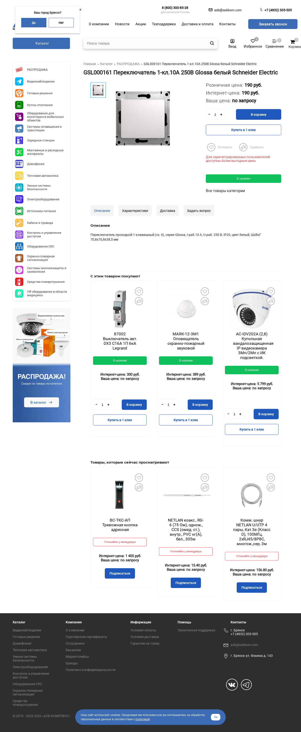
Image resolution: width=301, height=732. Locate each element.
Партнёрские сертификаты (86, 637)
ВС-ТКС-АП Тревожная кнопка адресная (120, 525)
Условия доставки (144, 637)
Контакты (238, 622)
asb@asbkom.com (244, 645)
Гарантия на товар (144, 643)
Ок (215, 717)
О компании (75, 630)
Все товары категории (225, 191)
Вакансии (73, 650)
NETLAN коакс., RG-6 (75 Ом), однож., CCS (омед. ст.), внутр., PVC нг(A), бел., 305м (186, 529)
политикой (142, 719)
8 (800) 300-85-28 (175, 8)
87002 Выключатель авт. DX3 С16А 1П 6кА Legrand (120, 341)
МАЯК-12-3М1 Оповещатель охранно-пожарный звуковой (185, 341)
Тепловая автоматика (30, 650)
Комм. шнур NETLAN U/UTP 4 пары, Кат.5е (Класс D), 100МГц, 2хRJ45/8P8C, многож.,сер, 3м (251, 532)
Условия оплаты (143, 630)
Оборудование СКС (27, 684)
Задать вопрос (199, 211)
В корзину (258, 114)
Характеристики (135, 211)
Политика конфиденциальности (90, 670)
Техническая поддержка (196, 630)
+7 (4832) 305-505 (278, 10)
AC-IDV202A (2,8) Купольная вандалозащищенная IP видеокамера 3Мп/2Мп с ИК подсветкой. (253, 346)
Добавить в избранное (138, 291)
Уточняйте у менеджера (119, 542)
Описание (102, 211)
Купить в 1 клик (243, 130)
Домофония (22, 643)
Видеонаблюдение (27, 630)
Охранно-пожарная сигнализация (28, 692)
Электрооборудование (30, 667)
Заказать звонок (273, 24)
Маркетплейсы (77, 656)
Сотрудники (75, 643)
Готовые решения (26, 637)
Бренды (72, 663)
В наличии (243, 178)
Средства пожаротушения (25, 703)
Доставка (167, 211)
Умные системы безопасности (25, 658)
